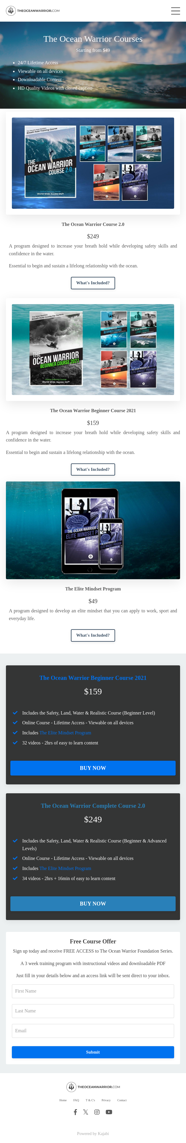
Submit (93, 1052)
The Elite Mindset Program (65, 732)
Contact (122, 1100)
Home (62, 1100)
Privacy (106, 1100)
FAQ (76, 1100)
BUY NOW (93, 768)
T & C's (90, 1100)
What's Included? (93, 282)
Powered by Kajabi (93, 1133)
